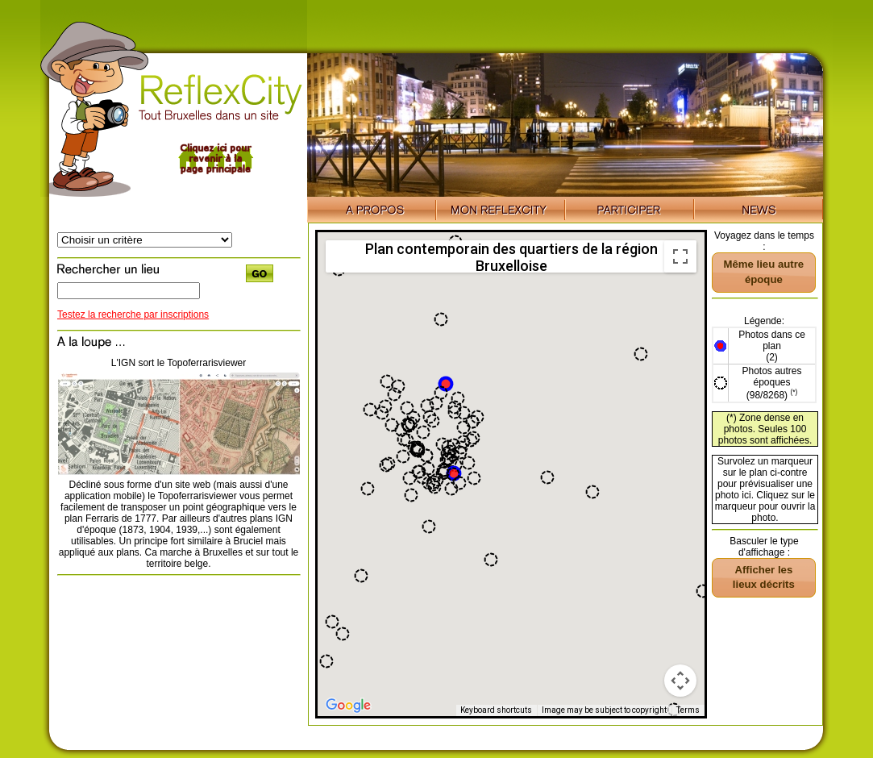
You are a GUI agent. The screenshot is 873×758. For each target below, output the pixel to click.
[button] (445, 383)
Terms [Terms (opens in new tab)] (688, 710)
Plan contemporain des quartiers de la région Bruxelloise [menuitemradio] (511, 256)
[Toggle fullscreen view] (680, 256)
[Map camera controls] (680, 680)
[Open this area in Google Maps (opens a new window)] (348, 705)
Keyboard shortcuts (496, 710)
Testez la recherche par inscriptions (133, 314)
